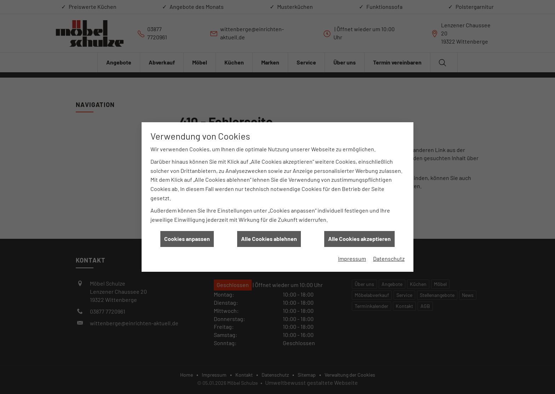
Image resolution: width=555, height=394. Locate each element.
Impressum (352, 255)
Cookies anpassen (187, 236)
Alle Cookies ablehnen (269, 236)
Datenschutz (389, 255)
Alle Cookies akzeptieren (359, 236)
